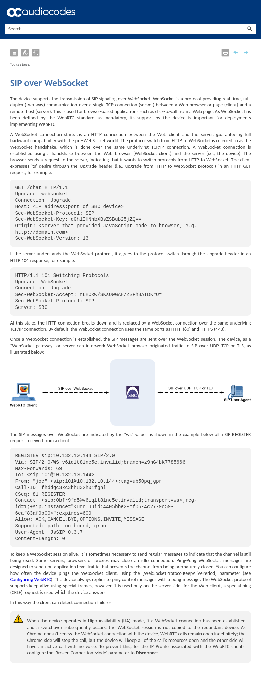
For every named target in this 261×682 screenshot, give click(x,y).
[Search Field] (130, 29)
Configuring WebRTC (30, 579)
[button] (250, 29)
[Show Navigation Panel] (252, 12)
